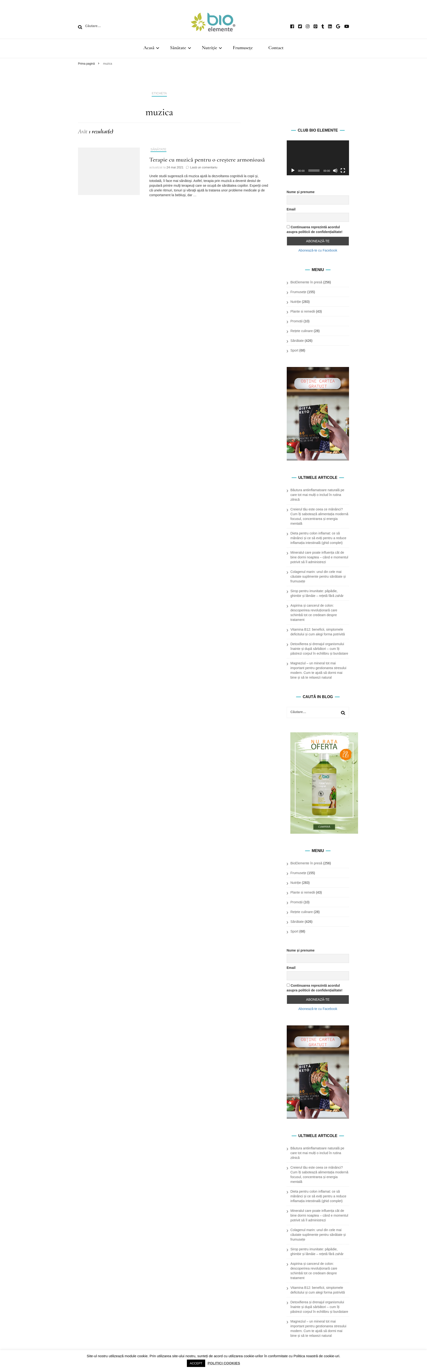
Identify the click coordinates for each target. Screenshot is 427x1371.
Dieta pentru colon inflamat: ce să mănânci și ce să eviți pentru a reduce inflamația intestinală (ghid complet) (318, 538)
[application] (318, 158)
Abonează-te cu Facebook (317, 250)
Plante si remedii (303, 311)
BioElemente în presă (306, 282)
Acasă (148, 48)
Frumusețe (242, 48)
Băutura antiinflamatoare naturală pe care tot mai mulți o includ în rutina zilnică (317, 494)
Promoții (297, 321)
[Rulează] (293, 170)
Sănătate (178, 48)
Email (291, 209)
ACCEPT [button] (196, 1363)
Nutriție (209, 48)
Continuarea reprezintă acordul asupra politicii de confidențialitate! (315, 229)
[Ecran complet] (342, 170)
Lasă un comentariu (203, 167)
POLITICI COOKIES (224, 1363)
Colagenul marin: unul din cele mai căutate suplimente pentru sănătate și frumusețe (318, 576)
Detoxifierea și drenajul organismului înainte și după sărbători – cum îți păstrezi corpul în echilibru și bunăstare (319, 648)
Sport (294, 350)
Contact (276, 48)
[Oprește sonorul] (335, 170)
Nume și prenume (301, 192)
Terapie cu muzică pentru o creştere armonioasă (207, 159)
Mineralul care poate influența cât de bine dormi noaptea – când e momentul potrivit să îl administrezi (319, 557)
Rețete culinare (302, 331)
